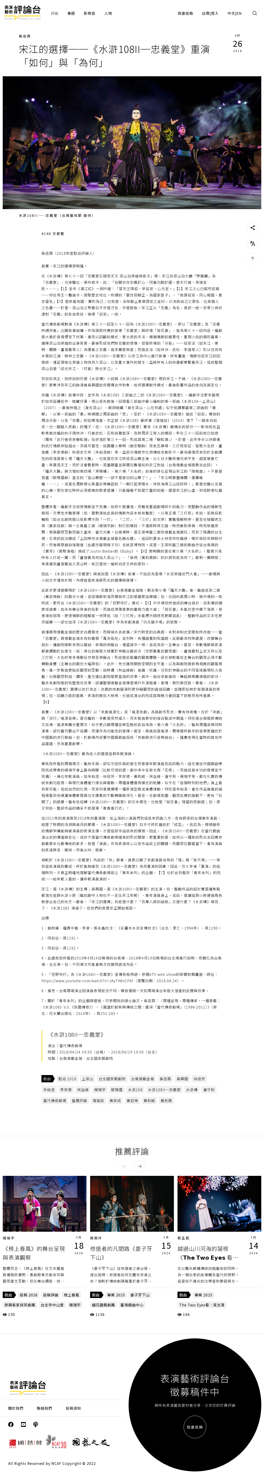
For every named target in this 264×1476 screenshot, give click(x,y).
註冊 (206, 13)
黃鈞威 (149, 1100)
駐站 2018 (67, 1078)
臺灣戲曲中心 (132, 1305)
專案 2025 (116, 1295)
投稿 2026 (29, 1295)
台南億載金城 (142, 1078)
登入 (215, 13)
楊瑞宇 (100, 1089)
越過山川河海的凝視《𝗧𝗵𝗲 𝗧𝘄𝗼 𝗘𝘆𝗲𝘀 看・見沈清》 (208, 1257)
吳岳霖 (25, 36)
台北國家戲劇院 (112, 1078)
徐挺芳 (199, 1078)
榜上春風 (71, 1295)
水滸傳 (192, 1089)
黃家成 (115, 1100)
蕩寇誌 (98, 1100)
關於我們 (16, 1408)
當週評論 (79, 1100)
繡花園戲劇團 (103, 1305)
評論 (54, 13)
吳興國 (182, 1078)
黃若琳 (132, 1100)
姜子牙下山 (140, 1295)
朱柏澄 (49, 1089)
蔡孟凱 (184, 1238)
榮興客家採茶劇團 (20, 1305)
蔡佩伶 (96, 1238)
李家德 (66, 1089)
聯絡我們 (44, 1408)
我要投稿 (185, 13)
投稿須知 (73, 1408)
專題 (71, 13)
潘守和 (209, 1089)
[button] (124, 1166)
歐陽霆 (117, 1089)
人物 (108, 13)
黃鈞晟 (166, 1100)
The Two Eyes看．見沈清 (202, 1305)
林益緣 (83, 1089)
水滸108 (135, 1089)
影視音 (89, 13)
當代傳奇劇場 (54, 1100)
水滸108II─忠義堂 (164, 1089)
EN (239, 13)
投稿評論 (50, 1295)
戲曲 (47, 1078)
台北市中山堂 (52, 1305)
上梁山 (87, 1078)
